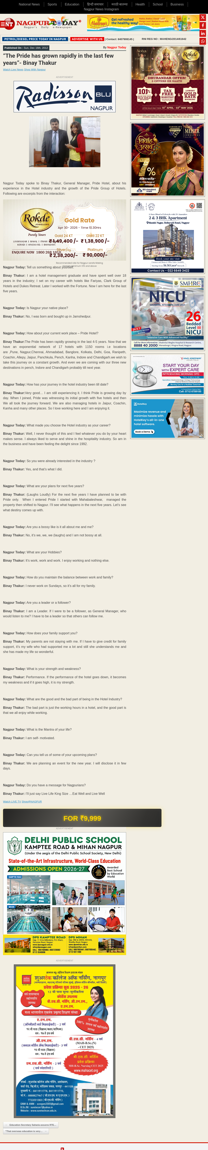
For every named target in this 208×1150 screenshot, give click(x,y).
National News (29, 4)
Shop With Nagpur (35, 69)
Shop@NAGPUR (32, 801)
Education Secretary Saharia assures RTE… (30, 1125)
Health (140, 4)
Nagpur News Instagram (101, 9)
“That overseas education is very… (26, 1131)
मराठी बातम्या (120, 4)
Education (72, 4)
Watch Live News (13, 69)
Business (177, 4)
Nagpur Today (116, 47)
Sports (52, 4)
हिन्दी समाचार (95, 4)
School (158, 4)
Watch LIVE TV (12, 801)
